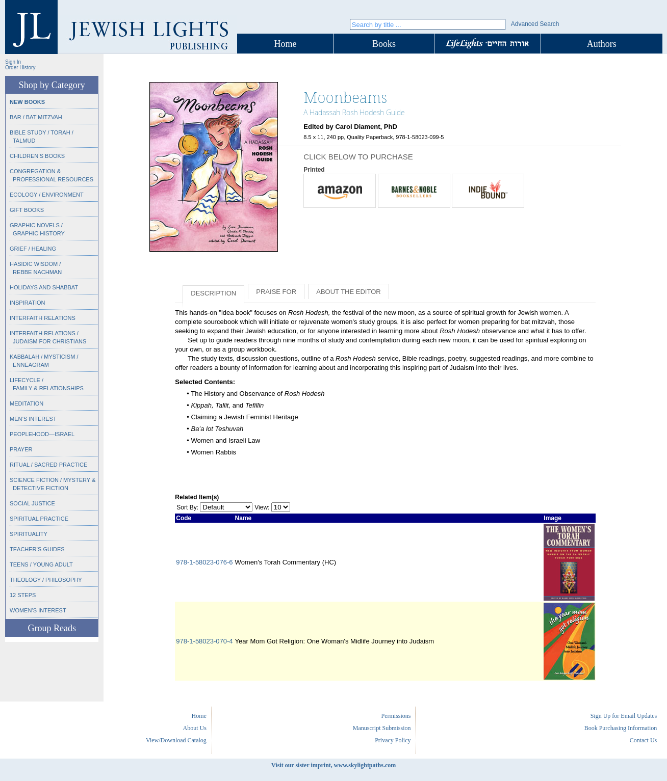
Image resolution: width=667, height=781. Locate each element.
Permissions (396, 715)
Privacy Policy (393, 740)
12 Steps (23, 595)
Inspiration (27, 303)
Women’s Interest (38, 610)
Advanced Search (535, 24)
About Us (195, 728)
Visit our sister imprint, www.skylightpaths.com (333, 765)
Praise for (276, 291)
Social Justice (32, 503)
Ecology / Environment (47, 195)
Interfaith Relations (42, 318)
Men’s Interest (33, 419)
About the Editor (348, 291)
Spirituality (28, 534)
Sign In (13, 62)
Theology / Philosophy (46, 580)
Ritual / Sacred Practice (48, 465)
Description (213, 293)
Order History (20, 67)
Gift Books (27, 210)
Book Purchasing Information (620, 728)
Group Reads (51, 628)
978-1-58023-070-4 (204, 641)
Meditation (26, 403)
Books (384, 44)
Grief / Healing (33, 249)
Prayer (21, 449)
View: (261, 507)
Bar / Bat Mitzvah (36, 117)
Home (285, 44)
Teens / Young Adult (41, 564)
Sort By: (187, 507)
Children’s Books (37, 156)
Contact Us (643, 740)
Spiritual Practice (39, 519)
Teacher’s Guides (37, 549)
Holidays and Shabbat (44, 287)
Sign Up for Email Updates (624, 715)
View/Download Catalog (176, 740)
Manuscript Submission (382, 728)
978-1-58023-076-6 (204, 562)
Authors (602, 44)
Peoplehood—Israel (42, 434)
